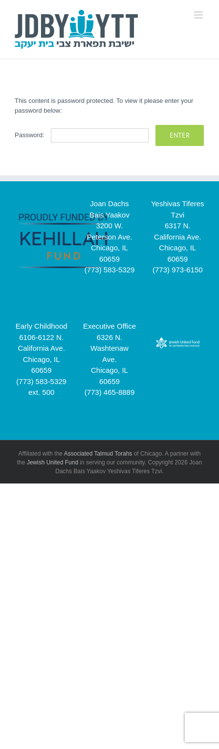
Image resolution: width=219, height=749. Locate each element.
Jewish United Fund (52, 462)
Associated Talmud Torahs (98, 453)
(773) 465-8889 (110, 392)
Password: (82, 135)
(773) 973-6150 (178, 270)
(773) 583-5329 (110, 270)
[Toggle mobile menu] (199, 15)
